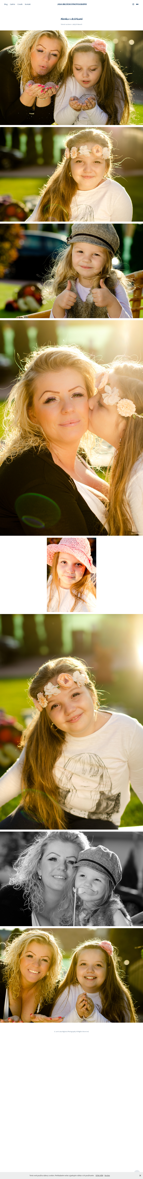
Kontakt (28, 4)
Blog (6, 4)
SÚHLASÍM (99, 1175)
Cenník (19, 4)
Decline (107, 1175)
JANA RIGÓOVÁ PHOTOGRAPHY (72, 4)
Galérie (12, 4)
